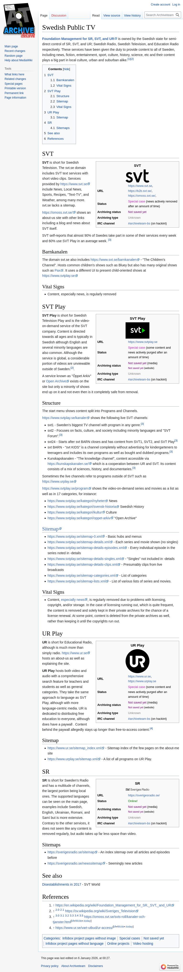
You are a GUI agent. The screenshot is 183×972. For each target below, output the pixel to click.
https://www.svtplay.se (58, 276)
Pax (57, 270)
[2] (132, 59)
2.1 (62, 909)
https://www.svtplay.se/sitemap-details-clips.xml (82, 564)
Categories (52, 938)
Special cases (129, 938)
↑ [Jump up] (54, 905)
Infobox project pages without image (89, 938)
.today (87, 920)
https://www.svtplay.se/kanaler (64, 418)
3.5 (81, 915)
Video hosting (143, 943)
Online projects (118, 943)
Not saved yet (154, 938)
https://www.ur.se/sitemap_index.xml (74, 748)
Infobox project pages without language (75, 943)
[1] (129, 59)
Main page (11, 46)
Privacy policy (49, 966)
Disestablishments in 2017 (61, 884)
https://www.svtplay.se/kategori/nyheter (76, 501)
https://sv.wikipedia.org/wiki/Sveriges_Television (100, 911)
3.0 (57, 915)
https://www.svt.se (140, 186)
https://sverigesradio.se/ (144, 795)
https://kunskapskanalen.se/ (68, 464)
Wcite (78, 920)
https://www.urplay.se (57, 481)
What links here (14, 74)
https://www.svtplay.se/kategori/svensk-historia (81, 506)
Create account (160, 4)
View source (111, 15)
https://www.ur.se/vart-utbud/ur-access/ (84, 928)
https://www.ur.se (139, 676)
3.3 (72, 915)
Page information (15, 97)
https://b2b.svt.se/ (140, 191)
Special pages (13, 83)
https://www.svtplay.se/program (65, 488)
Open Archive (56, 381)
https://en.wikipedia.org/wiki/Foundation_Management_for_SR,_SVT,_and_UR (113, 905)
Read (96, 15)
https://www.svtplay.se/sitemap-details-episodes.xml (85, 548)
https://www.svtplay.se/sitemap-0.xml (74, 536)
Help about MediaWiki (18, 60)
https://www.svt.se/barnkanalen (114, 260)
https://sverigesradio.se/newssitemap (74, 863)
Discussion (58, 15)
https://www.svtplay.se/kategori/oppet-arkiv (78, 518)
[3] (109, 239)
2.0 (57, 909)
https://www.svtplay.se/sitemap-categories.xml (81, 575)
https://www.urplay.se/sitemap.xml (72, 759)
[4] (151, 728)
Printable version (15, 88)
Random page (13, 55)
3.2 (67, 915)
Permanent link (14, 93)
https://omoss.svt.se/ (142, 195)
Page (43, 15)
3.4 (76, 915)
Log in (176, 4)
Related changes (15, 79)
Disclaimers (95, 966)
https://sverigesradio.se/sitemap (70, 852)
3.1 (62, 915)
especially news (72, 600)
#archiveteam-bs (139, 223)
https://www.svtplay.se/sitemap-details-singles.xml (84, 559)
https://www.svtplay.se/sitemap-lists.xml (76, 581)
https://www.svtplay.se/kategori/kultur (74, 512)
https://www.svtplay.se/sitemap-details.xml (78, 542)
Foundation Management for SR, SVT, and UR (78, 39)
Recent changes (15, 51)
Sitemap (50, 529)
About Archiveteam (73, 966)
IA (73, 920)
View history (132, 15)
